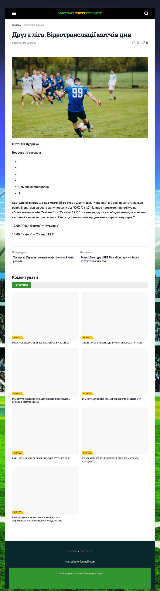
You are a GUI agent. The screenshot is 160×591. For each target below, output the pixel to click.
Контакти (86, 552)
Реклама (72, 552)
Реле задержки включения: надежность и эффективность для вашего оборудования (37, 520)
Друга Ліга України (34, 25)
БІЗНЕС (17, 339)
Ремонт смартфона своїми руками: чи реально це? (111, 400)
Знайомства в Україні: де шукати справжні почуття (112, 344)
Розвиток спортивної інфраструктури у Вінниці (40, 344)
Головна (16, 25)
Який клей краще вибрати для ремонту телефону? (41, 459)
